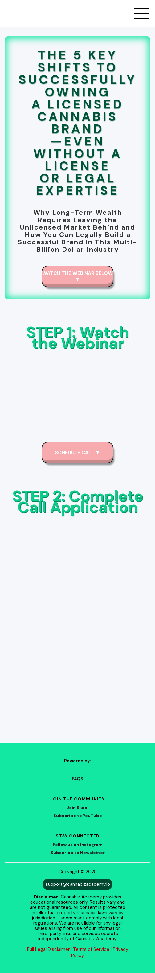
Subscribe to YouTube (77, 815)
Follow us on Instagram (78, 844)
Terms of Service (91, 949)
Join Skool (77, 807)
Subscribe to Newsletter (78, 852)
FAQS (77, 778)
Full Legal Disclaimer (48, 949)
